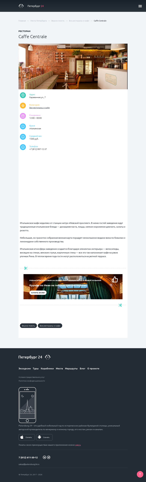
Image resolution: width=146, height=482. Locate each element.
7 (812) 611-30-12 (28, 457)
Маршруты (71, 368)
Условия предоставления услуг (32, 377)
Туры (36, 368)
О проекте (93, 368)
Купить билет (38, 292)
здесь (78, 444)
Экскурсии (25, 368)
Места (59, 368)
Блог (82, 368)
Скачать (29, 437)
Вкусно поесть (28, 325)
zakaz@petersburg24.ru (29, 464)
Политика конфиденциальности (32, 381)
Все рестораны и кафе (39, 107)
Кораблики (47, 368)
